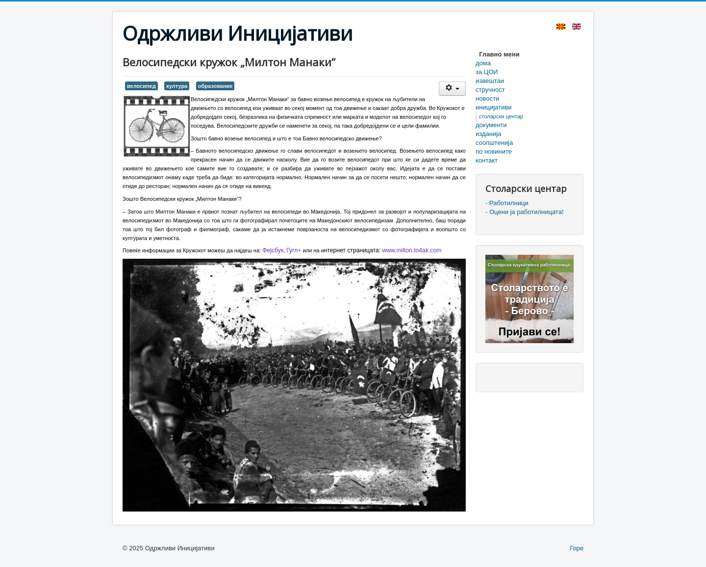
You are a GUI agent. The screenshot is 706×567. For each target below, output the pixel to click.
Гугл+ (293, 250)
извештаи (490, 80)
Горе (576, 548)
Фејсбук (272, 250)
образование (215, 86)
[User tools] (452, 88)
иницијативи (494, 107)
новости (487, 98)
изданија (488, 133)
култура (176, 86)
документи (491, 125)
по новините (494, 151)
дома (483, 63)
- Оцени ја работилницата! (524, 212)
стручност (490, 89)
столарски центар (501, 116)
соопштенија (494, 142)
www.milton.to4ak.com (411, 250)
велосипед (141, 86)
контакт (487, 160)
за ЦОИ (487, 72)
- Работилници (507, 203)
